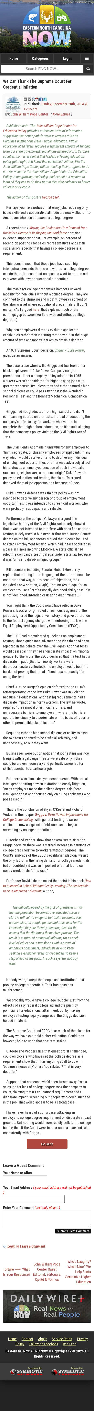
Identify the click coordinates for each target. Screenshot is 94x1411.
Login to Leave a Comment (26, 1249)
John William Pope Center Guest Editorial (47, 1271)
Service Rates (62, 1341)
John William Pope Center (29, 114)
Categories (40, 58)
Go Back (47, 1144)
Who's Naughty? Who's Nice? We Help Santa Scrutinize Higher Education (78, 1274)
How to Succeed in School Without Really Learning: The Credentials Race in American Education (47, 886)
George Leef (50, 197)
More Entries (61, 114)
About (42, 1341)
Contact (27, 1341)
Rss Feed (69, 1346)
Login (67, 58)
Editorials (53, 1277)
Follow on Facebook (43, 1346)
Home (13, 58)
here (36, 309)
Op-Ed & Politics (47, 1282)
